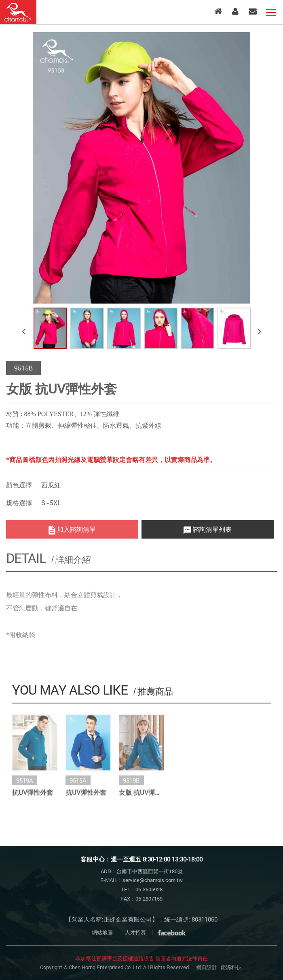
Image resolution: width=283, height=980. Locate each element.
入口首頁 (218, 11)
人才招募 (135, 932)
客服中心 (253, 11)
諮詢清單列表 (208, 529)
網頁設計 (206, 967)
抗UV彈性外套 (32, 796)
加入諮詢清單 (72, 529)
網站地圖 (102, 932)
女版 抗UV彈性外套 (141, 796)
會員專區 (235, 11)
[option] (141, 168)
